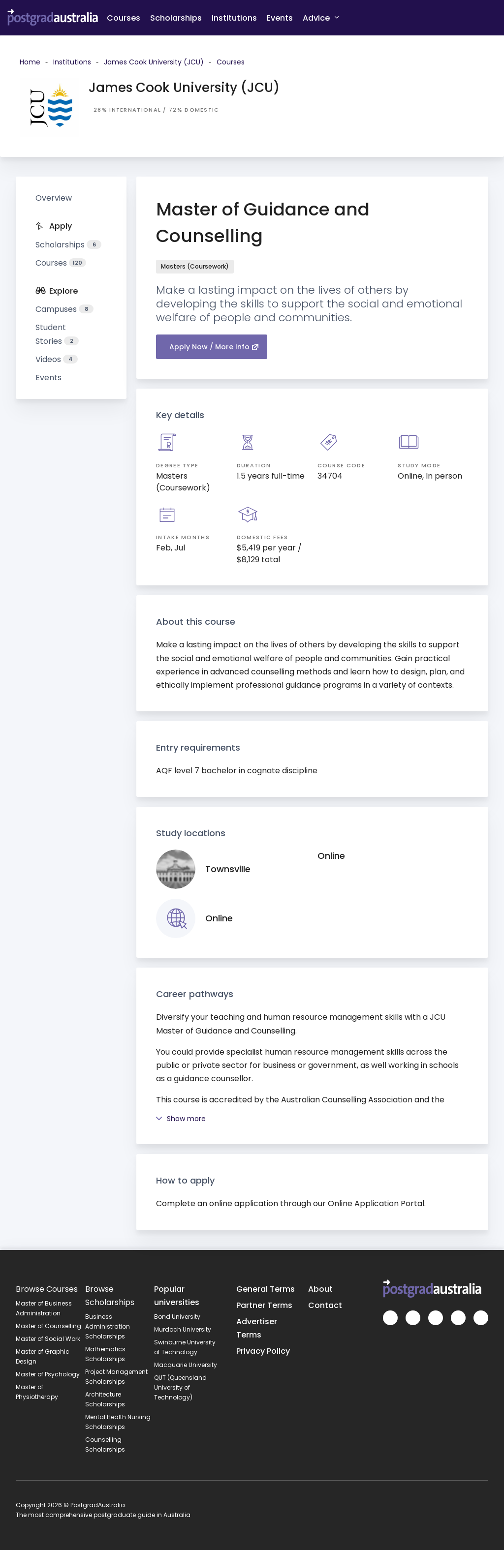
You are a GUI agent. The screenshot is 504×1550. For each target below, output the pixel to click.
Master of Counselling (48, 1326)
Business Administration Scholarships (107, 1326)
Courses (123, 18)
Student (57, 334)
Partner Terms (264, 1305)
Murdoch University (182, 1329)
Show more (181, 1119)
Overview (53, 198)
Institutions (234, 18)
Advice (321, 17)
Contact (325, 1305)
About (320, 1289)
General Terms (265, 1289)
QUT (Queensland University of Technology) (180, 1387)
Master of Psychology (48, 1374)
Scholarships (176, 18)
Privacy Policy (263, 1351)
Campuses (64, 309)
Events (280, 18)
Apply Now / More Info (214, 347)
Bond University (177, 1316)
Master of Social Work (48, 1339)
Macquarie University (185, 1365)
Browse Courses (47, 1289)
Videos (56, 359)
